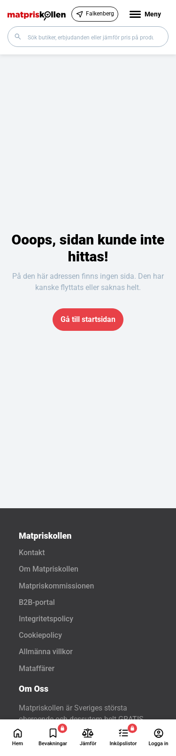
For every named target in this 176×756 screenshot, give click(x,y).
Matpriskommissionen (56, 585)
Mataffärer (36, 668)
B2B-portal (37, 602)
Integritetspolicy (46, 618)
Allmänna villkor (46, 651)
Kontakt (32, 552)
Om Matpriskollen (48, 569)
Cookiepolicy (40, 635)
